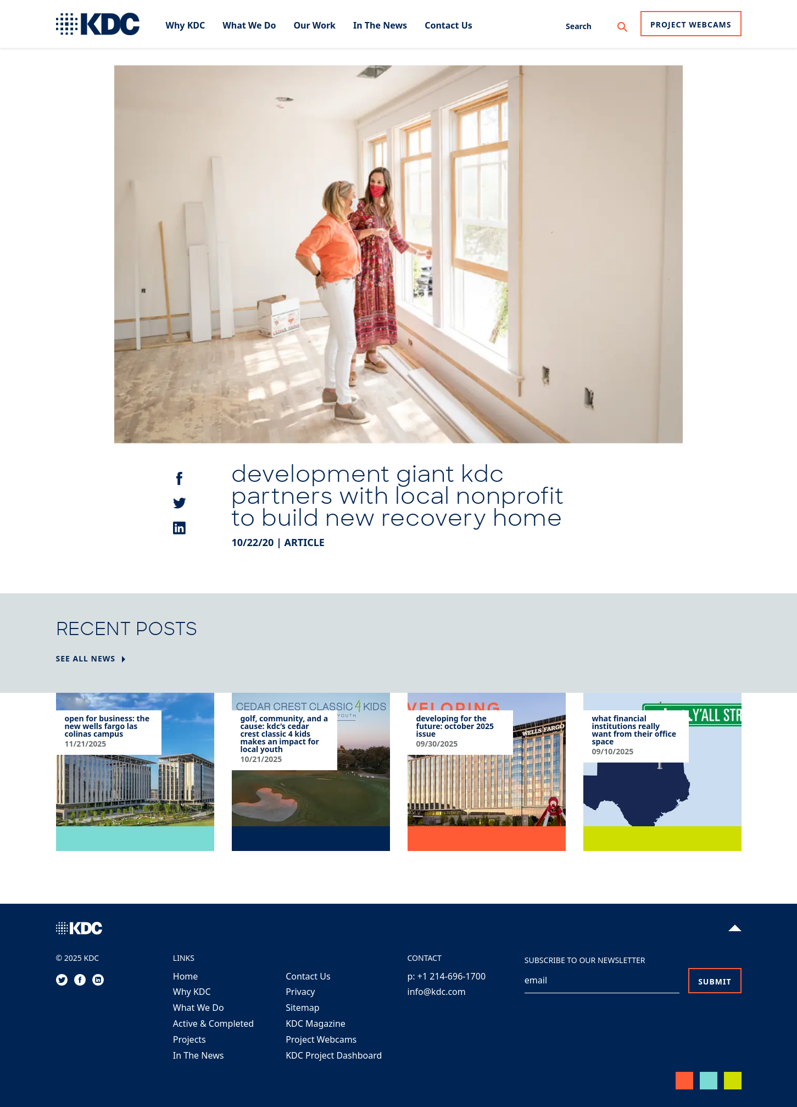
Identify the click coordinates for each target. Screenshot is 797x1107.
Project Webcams (690, 24)
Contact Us (308, 976)
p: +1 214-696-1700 (447, 976)
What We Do (198, 1008)
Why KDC (192, 992)
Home (185, 976)
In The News (198, 1055)
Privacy (300, 992)
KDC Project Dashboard (334, 1055)
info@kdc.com (437, 992)
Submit (714, 981)
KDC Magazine (315, 1023)
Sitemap (303, 1008)
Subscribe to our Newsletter (585, 960)
